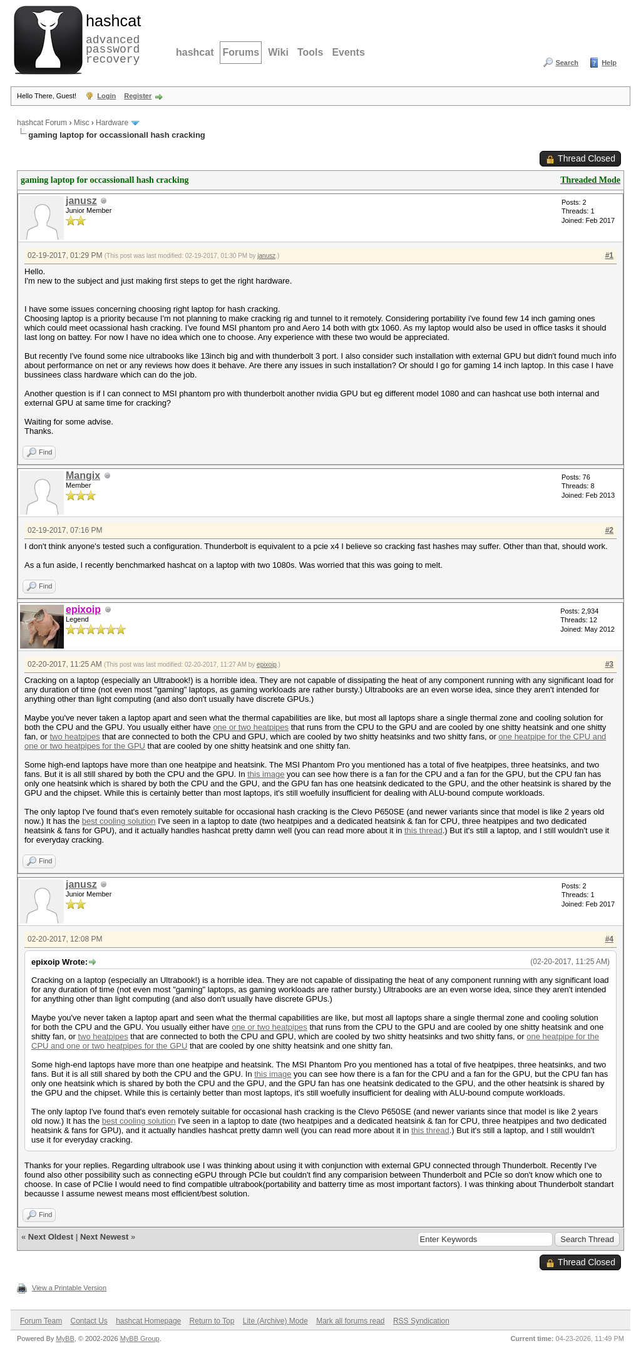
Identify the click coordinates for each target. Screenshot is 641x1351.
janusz (81, 200)
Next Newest (104, 1236)
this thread (423, 830)
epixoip (267, 664)
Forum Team (41, 1321)
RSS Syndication (421, 1321)
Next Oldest (50, 1236)
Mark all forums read (350, 1321)
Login (106, 96)
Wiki (278, 52)
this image (265, 774)
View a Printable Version (69, 1288)
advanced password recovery (111, 38)
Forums (240, 52)
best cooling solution (119, 821)
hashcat (194, 52)
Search (566, 62)
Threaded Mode (590, 180)
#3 (609, 664)
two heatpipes (74, 736)
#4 (609, 939)
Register (137, 96)
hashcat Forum (42, 122)
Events (348, 52)
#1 (609, 255)
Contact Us (88, 1321)
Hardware (112, 122)
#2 (609, 530)
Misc (82, 122)
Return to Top (212, 1321)
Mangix (83, 475)
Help (609, 62)
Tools (310, 52)
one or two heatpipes (251, 727)
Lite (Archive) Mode (275, 1321)
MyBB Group (140, 1338)
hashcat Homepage (148, 1321)
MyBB (65, 1338)
